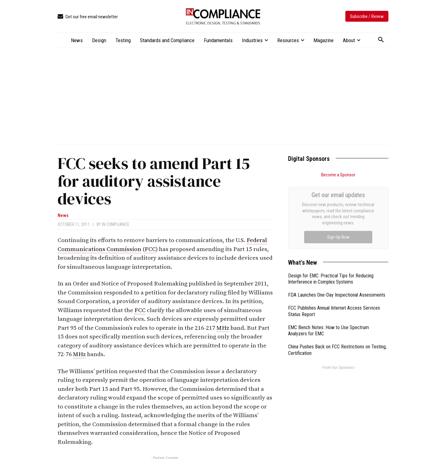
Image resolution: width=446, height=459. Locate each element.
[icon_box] (88, 17)
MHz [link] (222, 328)
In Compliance (115, 224)
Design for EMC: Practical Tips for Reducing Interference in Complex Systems (331, 209)
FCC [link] (150, 249)
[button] (381, 40)
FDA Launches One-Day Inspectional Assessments (336, 225)
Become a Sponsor (338, 175)
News (63, 215)
